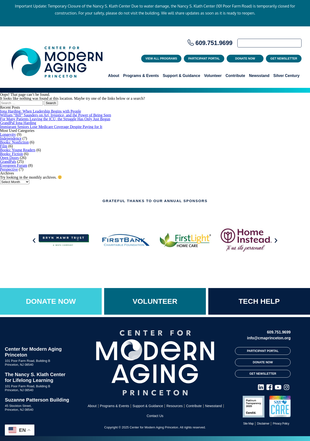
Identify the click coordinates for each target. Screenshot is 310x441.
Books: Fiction (11, 154)
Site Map (248, 423)
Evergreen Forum (13, 165)
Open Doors (9, 158)
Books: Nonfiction (14, 142)
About (113, 76)
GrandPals (8, 162)
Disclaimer (263, 423)
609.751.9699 (213, 42)
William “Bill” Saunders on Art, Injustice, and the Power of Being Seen (55, 115)
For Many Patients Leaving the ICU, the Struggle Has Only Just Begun (55, 119)
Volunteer (213, 76)
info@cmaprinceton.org (269, 338)
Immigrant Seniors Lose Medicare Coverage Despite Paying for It (51, 127)
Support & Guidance (181, 76)
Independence (11, 138)
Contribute (235, 76)
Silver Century (286, 76)
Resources (174, 406)
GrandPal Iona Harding (18, 123)
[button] (34, 240)
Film (3, 146)
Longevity (8, 134)
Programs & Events (141, 76)
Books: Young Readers (17, 150)
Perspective (9, 169)
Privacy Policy (281, 423)
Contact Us (155, 416)
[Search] (269, 43)
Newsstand (259, 76)
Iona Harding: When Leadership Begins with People (40, 111)
